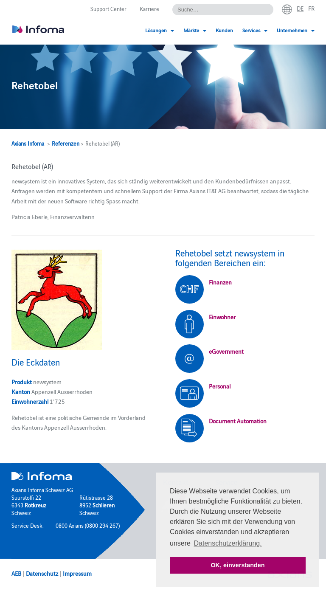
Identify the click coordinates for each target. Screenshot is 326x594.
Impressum (77, 573)
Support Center (108, 8)
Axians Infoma (27, 143)
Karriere (149, 8)
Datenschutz (42, 573)
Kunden (224, 30)
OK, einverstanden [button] (237, 565)
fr (311, 8)
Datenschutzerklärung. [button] (228, 543)
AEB (16, 573)
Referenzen (65, 143)
